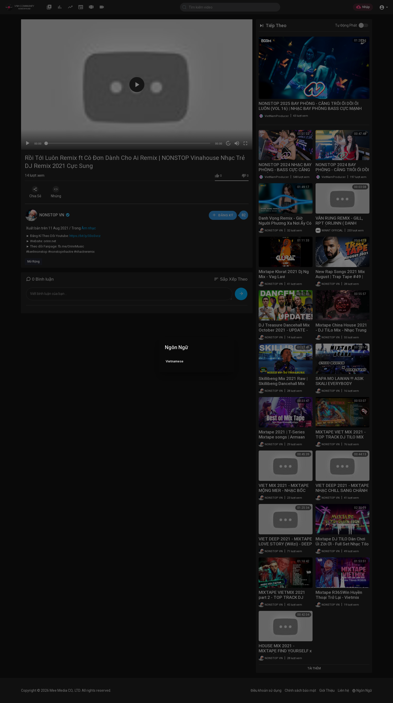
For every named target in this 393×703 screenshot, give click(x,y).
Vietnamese (174, 361)
